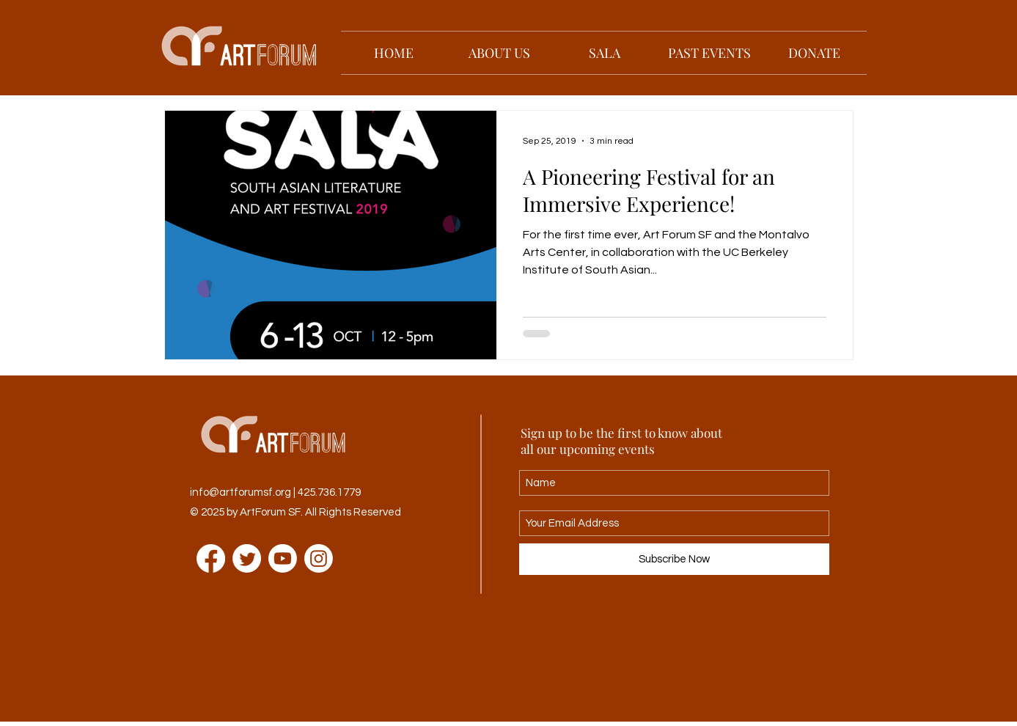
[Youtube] (282, 558)
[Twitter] (246, 558)
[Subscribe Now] (674, 559)
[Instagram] (318, 558)
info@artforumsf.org (240, 492)
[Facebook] (211, 558)
